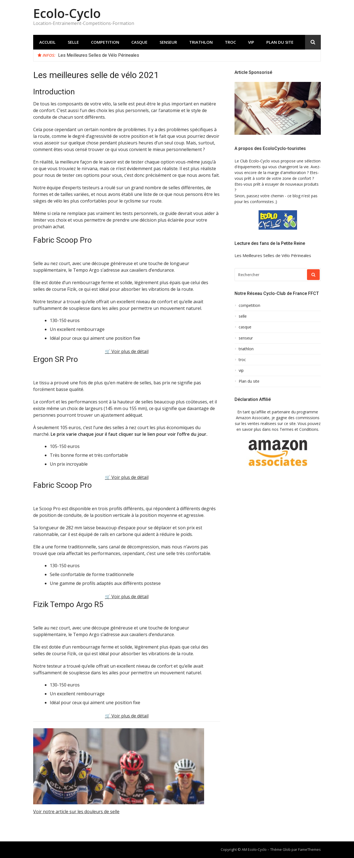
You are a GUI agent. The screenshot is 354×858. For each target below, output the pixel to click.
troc (230, 42)
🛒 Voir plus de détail (127, 351)
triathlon (201, 42)
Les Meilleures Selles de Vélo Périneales (98, 55)
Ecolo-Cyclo (67, 13)
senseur (168, 42)
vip (251, 42)
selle (73, 42)
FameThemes (309, 849)
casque (139, 42)
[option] (187, 55)
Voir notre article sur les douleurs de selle (76, 811)
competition (105, 42)
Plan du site (279, 42)
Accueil (47, 42)
